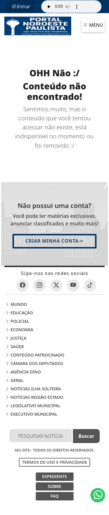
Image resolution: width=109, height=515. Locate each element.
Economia (19, 329)
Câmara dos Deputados (34, 363)
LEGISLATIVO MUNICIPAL (32, 405)
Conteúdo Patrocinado (34, 355)
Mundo (16, 304)
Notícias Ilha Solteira (33, 388)
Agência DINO (23, 372)
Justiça (15, 338)
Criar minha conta (54, 240)
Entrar (20, 6)
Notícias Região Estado (34, 397)
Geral (14, 380)
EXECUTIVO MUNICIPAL (31, 414)
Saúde (14, 346)
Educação (19, 312)
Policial (17, 321)
